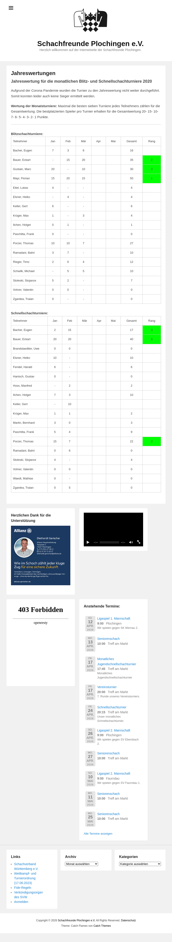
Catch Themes (102, 925)
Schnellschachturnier (111, 707)
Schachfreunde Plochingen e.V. (90, 44)
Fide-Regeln (22, 887)
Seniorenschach (108, 639)
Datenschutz (128, 920)
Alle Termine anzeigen (98, 833)
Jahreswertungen (33, 73)
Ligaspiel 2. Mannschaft (113, 730)
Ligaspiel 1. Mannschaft (113, 618)
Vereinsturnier (106, 687)
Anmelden (21, 902)
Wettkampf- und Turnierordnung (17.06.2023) (25, 878)
